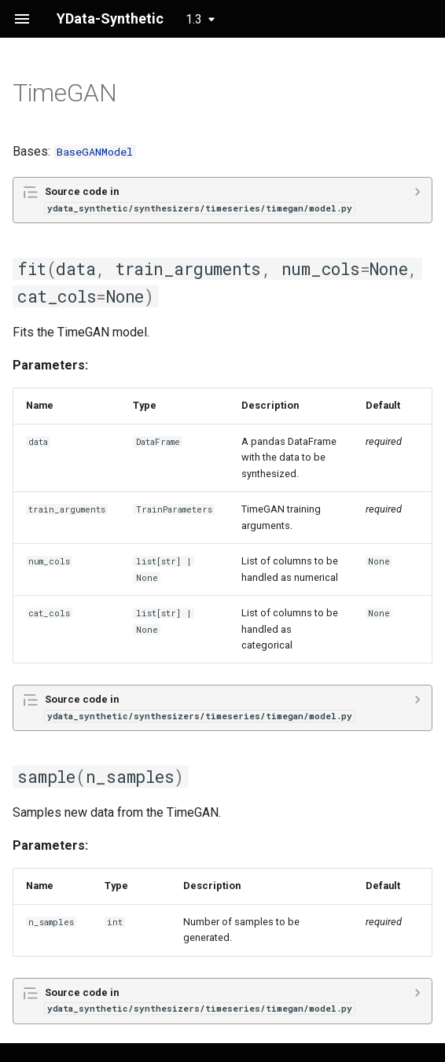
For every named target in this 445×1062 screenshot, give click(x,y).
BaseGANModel (95, 152)
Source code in (200, 199)
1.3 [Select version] (194, 19)
